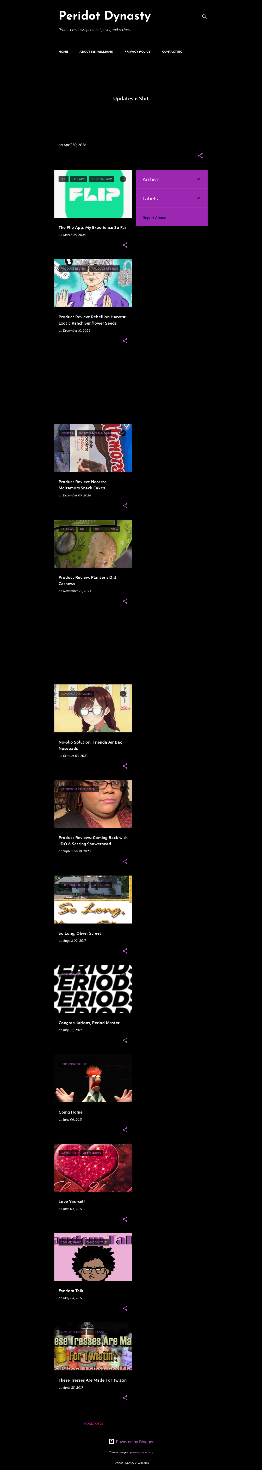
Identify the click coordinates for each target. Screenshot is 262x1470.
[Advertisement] (91, 387)
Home (63, 51)
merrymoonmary (142, 1452)
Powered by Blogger (131, 1441)
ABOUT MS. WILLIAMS (96, 51)
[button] (200, 156)
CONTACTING (172, 51)
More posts (93, 1423)
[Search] (204, 16)
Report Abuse (154, 217)
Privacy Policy (137, 51)
